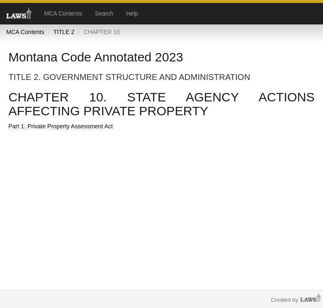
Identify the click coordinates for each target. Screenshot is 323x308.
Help (132, 13)
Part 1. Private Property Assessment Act (60, 126)
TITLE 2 (63, 32)
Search (104, 13)
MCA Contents (63, 13)
